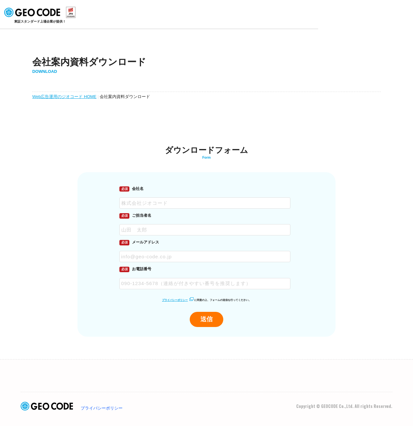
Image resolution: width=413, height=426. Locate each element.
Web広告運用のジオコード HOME (64, 96)
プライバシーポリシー (175, 300)
